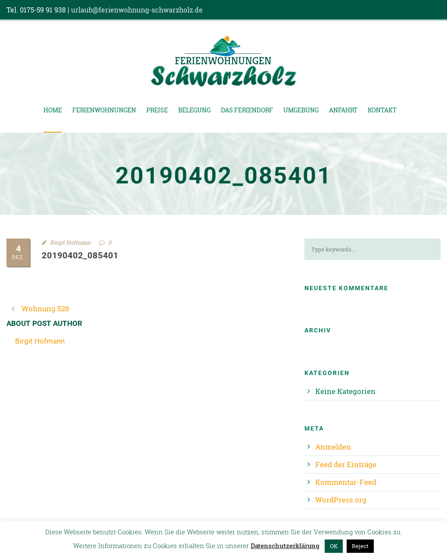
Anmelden (333, 447)
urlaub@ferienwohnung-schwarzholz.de (137, 9)
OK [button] (334, 546)
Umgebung (301, 110)
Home (52, 110)
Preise (157, 110)
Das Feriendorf (247, 110)
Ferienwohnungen (104, 110)
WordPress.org (340, 500)
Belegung (194, 110)
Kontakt (382, 110)
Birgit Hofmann (70, 242)
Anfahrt (343, 110)
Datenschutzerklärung (285, 545)
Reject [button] (360, 546)
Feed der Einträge (345, 464)
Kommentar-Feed (345, 482)
